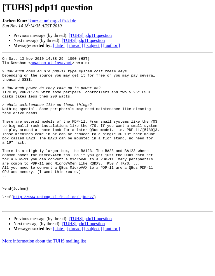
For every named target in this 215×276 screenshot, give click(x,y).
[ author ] (111, 45)
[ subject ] (93, 45)
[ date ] (59, 45)
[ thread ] (75, 45)
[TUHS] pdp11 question (90, 35)
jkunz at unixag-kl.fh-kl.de (52, 20)
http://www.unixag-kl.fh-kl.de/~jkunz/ (53, 225)
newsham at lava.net (51, 64)
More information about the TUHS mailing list (44, 271)
